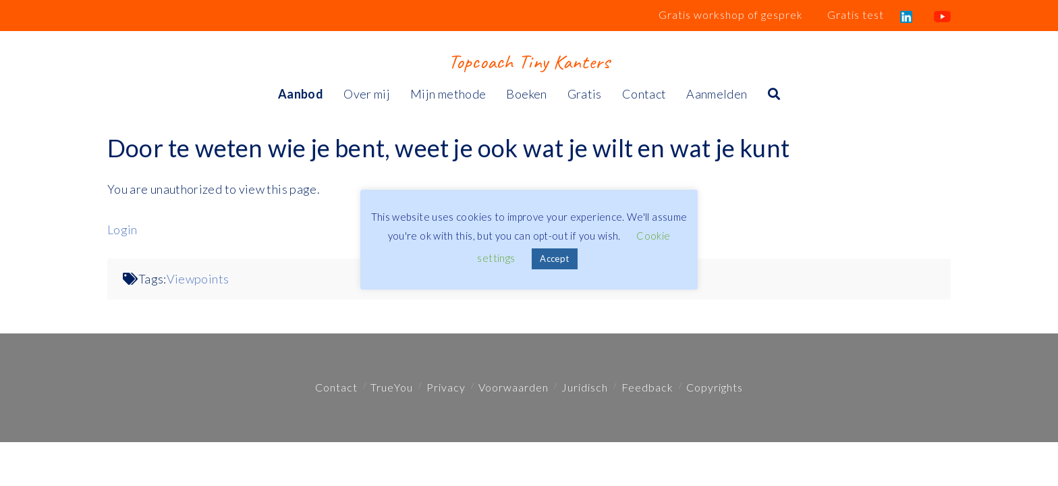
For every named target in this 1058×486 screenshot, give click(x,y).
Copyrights (714, 387)
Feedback (647, 387)
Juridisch (584, 387)
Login (122, 229)
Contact (336, 387)
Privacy (446, 387)
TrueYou (391, 387)
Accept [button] (554, 258)
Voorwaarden (513, 387)
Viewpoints (198, 278)
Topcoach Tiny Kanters (528, 61)
